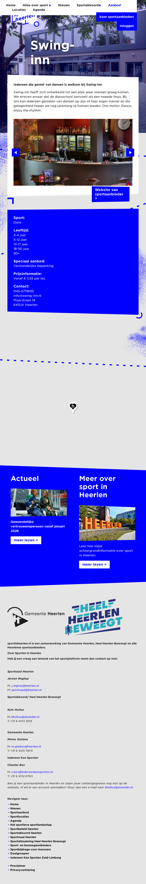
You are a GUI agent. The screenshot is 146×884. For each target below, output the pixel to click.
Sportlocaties (19, 816)
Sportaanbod (19, 812)
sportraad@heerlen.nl (26, 689)
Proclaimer (17, 865)
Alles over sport (37, 5)
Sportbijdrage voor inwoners (30, 849)
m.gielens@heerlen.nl (26, 746)
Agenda (39, 10)
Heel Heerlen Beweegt (111, 643)
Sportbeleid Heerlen (24, 828)
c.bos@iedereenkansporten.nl (32, 772)
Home (11, 5)
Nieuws (64, 5)
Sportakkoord (89, 5)
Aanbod (114, 5)
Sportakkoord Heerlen (26, 832)
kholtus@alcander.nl (25, 716)
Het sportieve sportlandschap (31, 824)
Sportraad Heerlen (23, 837)
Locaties (19, 10)
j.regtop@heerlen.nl (25, 685)
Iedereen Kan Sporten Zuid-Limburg (35, 857)
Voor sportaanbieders (116, 17)
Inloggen (127, 26)
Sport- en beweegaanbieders (30, 845)
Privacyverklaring (22, 869)
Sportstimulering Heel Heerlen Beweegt (38, 841)
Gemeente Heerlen (81, 643)
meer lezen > (26, 540)
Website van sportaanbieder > (110, 194)
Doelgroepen (19, 853)
